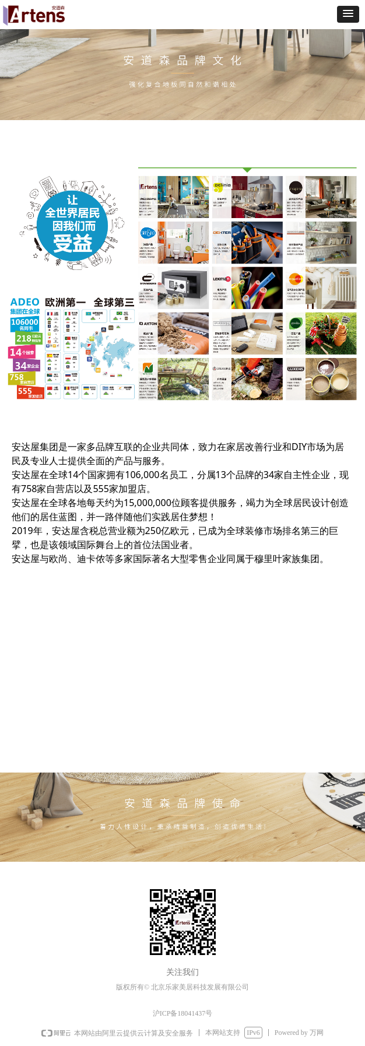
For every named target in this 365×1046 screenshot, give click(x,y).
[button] (348, 14)
